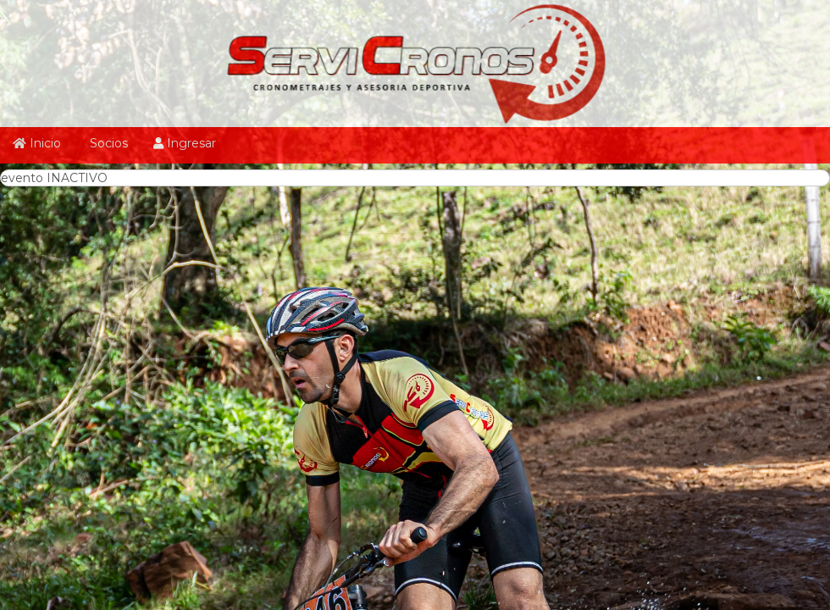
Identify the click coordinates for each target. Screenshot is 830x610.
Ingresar (184, 143)
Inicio (37, 143)
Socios (107, 143)
